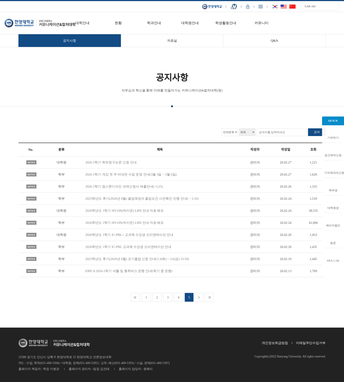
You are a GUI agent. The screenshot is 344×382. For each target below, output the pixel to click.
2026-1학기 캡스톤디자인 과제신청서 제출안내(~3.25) (124, 186)
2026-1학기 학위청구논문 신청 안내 (111, 162)
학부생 (333, 190)
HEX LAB (333, 260)
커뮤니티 (261, 23)
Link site (310, 6)
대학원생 (333, 207)
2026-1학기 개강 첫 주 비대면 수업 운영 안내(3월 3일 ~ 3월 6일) (131, 174)
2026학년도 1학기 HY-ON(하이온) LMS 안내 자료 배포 (124, 210)
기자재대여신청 (333, 172)
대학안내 (82, 23)
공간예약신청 (333, 155)
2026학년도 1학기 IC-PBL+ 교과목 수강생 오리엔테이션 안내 (129, 235)
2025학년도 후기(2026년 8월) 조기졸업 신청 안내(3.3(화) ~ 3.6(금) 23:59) (137, 259)
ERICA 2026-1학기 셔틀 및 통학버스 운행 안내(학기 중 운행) (128, 271)
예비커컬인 (333, 225)
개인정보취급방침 (275, 343)
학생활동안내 (225, 23)
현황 (118, 23)
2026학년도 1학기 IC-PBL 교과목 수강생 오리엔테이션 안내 (128, 247)
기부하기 (333, 137)
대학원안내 (190, 23)
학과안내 (154, 23)
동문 (333, 242)
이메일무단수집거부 (311, 343)
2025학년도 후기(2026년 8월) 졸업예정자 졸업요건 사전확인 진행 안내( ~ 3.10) (142, 198)
